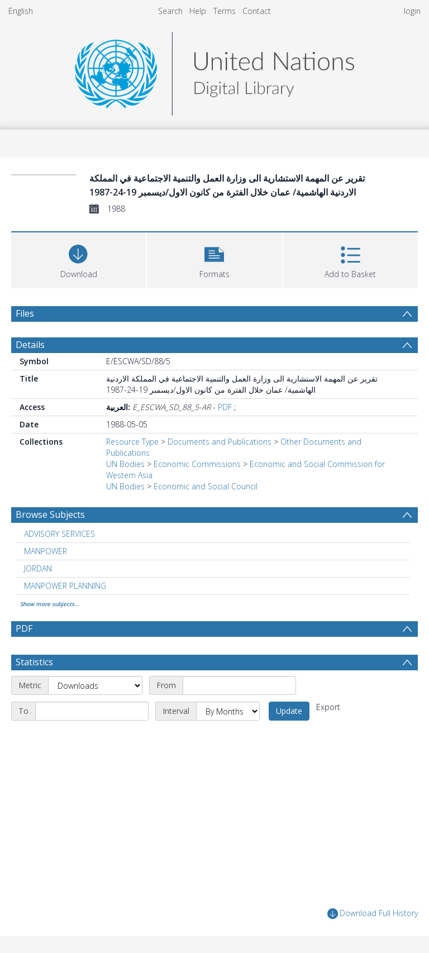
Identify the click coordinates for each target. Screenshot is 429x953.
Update (289, 711)
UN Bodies (125, 464)
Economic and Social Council (206, 486)
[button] (214, 258)
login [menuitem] (412, 11)
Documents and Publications (219, 441)
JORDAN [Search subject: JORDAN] (38, 568)
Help (197, 11)
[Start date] (239, 685)
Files (25, 313)
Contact (256, 11)
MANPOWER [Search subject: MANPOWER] (45, 551)
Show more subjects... (49, 604)
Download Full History (372, 913)
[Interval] (228, 711)
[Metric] (95, 685)
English (20, 11)
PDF (225, 407)
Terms (224, 11)
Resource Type (132, 441)
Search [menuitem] (170, 11)
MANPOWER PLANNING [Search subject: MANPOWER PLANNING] (65, 585)
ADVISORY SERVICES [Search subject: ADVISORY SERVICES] (59, 533)
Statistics (34, 662)
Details (30, 345)
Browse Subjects (50, 514)
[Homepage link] (214, 71)
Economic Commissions (197, 464)
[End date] (92, 711)
